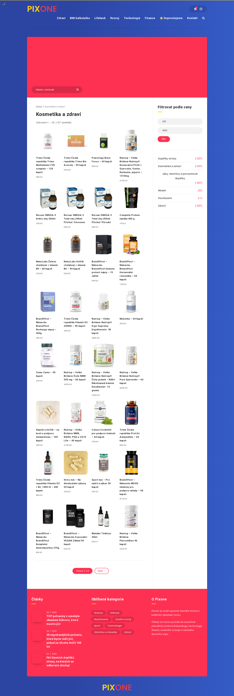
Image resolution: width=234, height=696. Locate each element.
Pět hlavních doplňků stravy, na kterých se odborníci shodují (60, 661)
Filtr (164, 139)
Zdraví (61, 18)
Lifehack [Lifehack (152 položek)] (114, 612)
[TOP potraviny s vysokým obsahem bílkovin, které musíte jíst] (38, 616)
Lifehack (100, 18)
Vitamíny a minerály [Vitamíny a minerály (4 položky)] (105, 632)
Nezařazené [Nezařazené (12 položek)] (101, 619)
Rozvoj (114, 18)
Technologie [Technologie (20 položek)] (114, 625)
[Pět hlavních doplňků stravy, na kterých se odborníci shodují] (38, 658)
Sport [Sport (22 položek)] (97, 625)
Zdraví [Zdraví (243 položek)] (127, 632)
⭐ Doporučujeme (171, 18)
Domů (39, 106)
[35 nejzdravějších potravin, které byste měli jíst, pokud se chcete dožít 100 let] (38, 635)
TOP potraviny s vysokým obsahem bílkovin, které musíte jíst (63, 620)
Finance (150, 18)
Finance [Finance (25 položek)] (98, 612)
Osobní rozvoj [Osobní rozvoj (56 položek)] (123, 619)
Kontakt (192, 18)
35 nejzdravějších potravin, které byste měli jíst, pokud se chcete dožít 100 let (64, 640)
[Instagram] (201, 9)
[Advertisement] (117, 64)
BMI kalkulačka (80, 18)
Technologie (132, 18)
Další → (102, 571)
